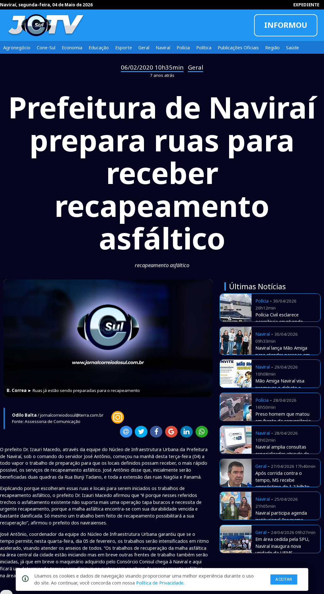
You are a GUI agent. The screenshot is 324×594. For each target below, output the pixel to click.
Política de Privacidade (160, 582)
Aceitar (283, 579)
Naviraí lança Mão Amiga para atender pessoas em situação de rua (282, 355)
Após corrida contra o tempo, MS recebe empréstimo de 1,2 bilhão (282, 480)
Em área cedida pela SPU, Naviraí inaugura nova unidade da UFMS (282, 546)
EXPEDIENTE (306, 5)
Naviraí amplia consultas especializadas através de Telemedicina (282, 454)
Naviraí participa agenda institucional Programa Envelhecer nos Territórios (283, 520)
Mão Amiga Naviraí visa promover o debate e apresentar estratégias (279, 387)
